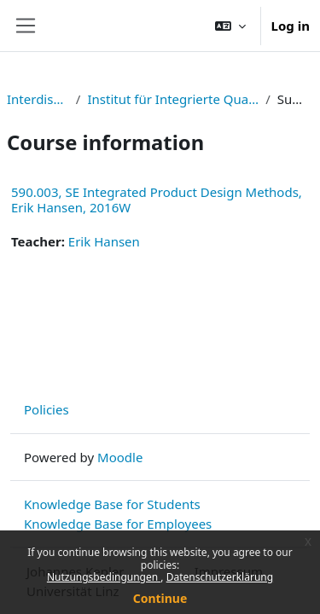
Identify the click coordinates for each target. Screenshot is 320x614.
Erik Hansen (104, 241)
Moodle (120, 457)
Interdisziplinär (38, 98)
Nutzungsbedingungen (103, 577)
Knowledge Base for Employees (118, 523)
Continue (160, 598)
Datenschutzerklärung (219, 577)
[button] (230, 25)
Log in (290, 25)
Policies (46, 409)
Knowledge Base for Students (112, 504)
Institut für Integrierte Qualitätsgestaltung (173, 98)
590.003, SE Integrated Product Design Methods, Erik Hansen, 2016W (156, 199)
